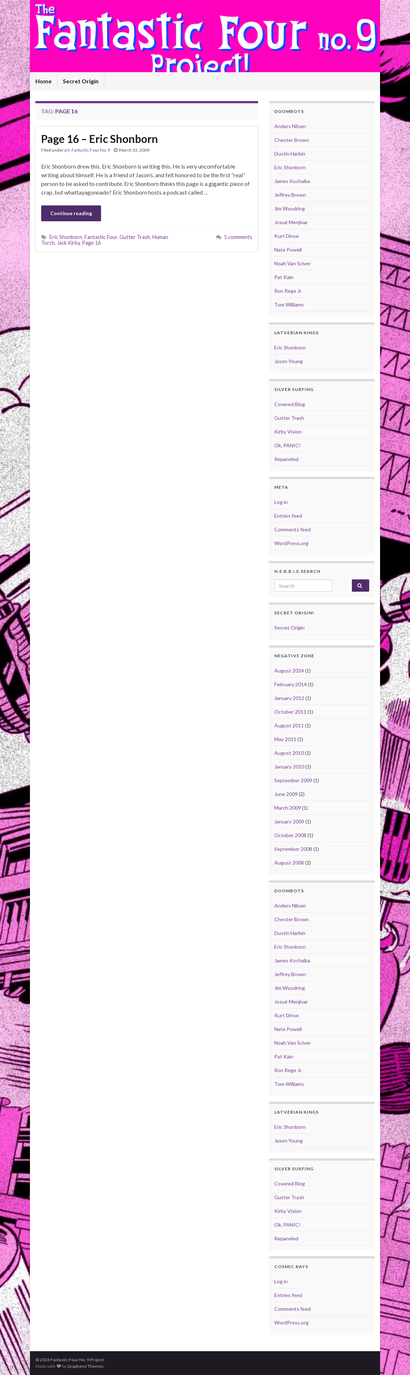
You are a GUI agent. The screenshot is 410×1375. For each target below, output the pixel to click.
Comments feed (292, 529)
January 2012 (289, 698)
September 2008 (293, 849)
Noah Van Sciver (292, 263)
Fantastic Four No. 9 (90, 150)
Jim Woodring (289, 208)
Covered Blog (289, 404)
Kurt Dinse (286, 236)
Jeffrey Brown (290, 195)
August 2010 (289, 753)
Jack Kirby (68, 243)
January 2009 (289, 821)
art (67, 150)
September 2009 (293, 780)
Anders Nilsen (290, 126)
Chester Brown (291, 140)
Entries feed (288, 516)
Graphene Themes (85, 1366)
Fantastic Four (100, 237)
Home (43, 81)
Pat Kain (283, 277)
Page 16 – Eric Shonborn (99, 138)
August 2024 (289, 670)
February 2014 (290, 684)
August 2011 (289, 725)
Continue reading (71, 213)
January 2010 (289, 766)
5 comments (238, 237)
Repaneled (286, 459)
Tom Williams (289, 304)
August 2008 (289, 863)
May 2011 (285, 739)
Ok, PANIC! (287, 445)
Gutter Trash (134, 237)
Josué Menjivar (291, 222)
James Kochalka (292, 181)
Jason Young (288, 361)
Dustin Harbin (289, 154)
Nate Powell (288, 250)
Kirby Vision (287, 431)
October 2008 (290, 835)
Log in (281, 502)
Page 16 (91, 243)
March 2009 (287, 808)
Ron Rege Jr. (288, 291)
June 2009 (286, 794)
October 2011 (290, 712)
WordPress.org (291, 543)
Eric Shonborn (65, 237)
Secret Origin (81, 81)
